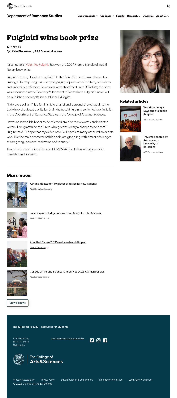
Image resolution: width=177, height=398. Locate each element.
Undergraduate (86, 16)
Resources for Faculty (25, 327)
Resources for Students (54, 327)
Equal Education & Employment (77, 380)
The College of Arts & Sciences (148, 6)
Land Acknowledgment (140, 380)
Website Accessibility (23, 380)
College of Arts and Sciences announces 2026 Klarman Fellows (67, 271)
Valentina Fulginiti (38, 64)
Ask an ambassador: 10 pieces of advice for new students (63, 184)
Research (132, 16)
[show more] (97, 16)
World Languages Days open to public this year (155, 111)
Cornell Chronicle (37, 248)
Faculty (120, 16)
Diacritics (148, 16)
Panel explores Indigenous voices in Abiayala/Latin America (65, 213)
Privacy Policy (47, 380)
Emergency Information (110, 380)
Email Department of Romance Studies (67, 338)
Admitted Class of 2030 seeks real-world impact (58, 242)
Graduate (105, 16)
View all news (18, 303)
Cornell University (20, 6)
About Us (161, 16)
